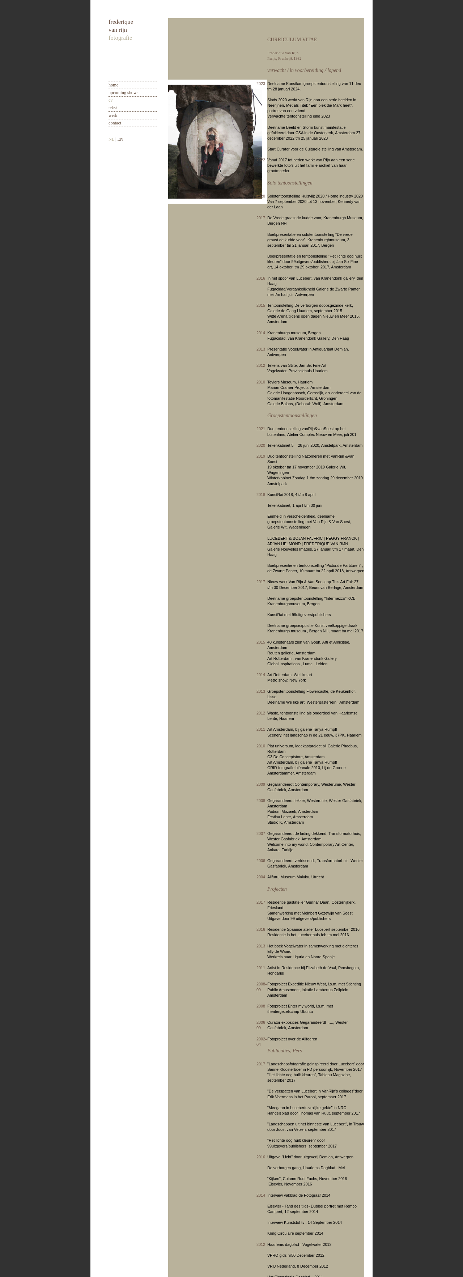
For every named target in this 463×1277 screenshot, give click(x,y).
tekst (113, 107)
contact (115, 123)
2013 (260, 349)
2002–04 (261, 1042)
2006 (260, 860)
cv (111, 100)
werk (113, 115)
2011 (260, 729)
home (113, 85)
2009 (260, 784)
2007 (260, 833)
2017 (260, 218)
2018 (260, 494)
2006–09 (261, 1025)
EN (120, 139)
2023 (260, 83)
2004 (260, 877)
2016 (260, 278)
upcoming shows (124, 92)
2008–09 (261, 987)
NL (111, 139)
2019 (260, 456)
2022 (260, 160)
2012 (260, 365)
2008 (260, 800)
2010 (260, 382)
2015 (260, 305)
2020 (260, 196)
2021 (260, 429)
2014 (260, 333)
